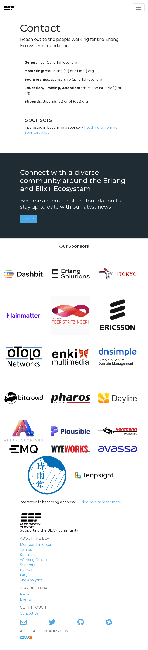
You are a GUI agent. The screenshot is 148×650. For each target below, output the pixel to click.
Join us (28, 219)
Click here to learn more (100, 502)
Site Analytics (31, 580)
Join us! (26, 550)
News (24, 594)
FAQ (23, 575)
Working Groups (34, 560)
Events (26, 599)
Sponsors (27, 555)
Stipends (27, 565)
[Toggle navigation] (139, 7)
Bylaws (26, 570)
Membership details (36, 545)
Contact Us (29, 614)
